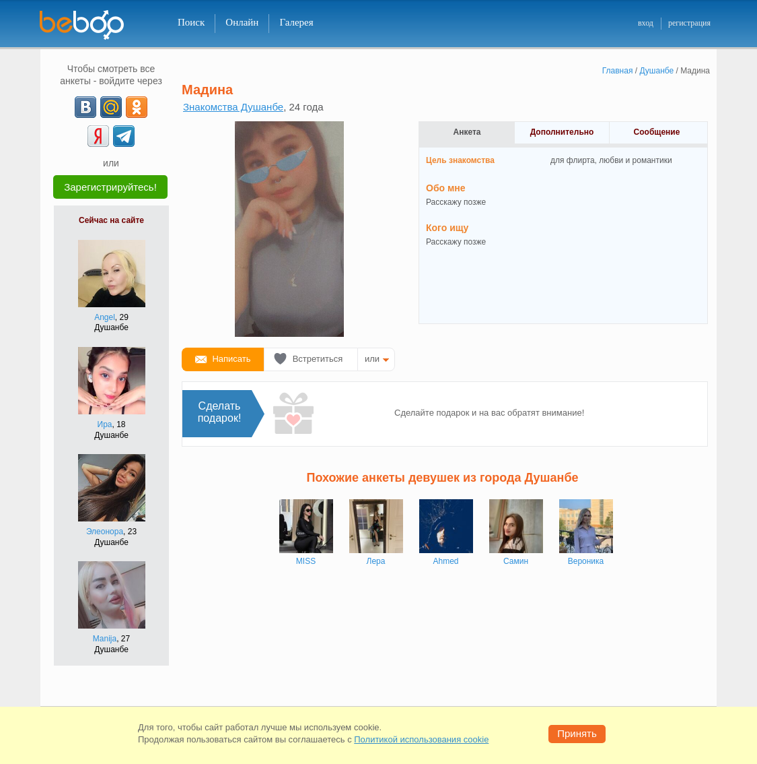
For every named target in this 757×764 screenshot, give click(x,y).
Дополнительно (562, 132)
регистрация (689, 23)
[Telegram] (124, 136)
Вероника (586, 561)
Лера (376, 561)
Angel (104, 317)
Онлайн (241, 22)
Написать (231, 359)
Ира (105, 424)
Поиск (191, 22)
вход (645, 23)
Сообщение (657, 132)
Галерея (296, 22)
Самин (515, 561)
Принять (577, 733)
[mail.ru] (111, 107)
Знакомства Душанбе (233, 107)
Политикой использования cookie (421, 739)
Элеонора (104, 531)
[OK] (136, 107)
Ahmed (445, 561)
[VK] (85, 107)
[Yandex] (98, 136)
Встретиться (318, 359)
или (372, 359)
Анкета (467, 132)
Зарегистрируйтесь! (110, 187)
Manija (104, 638)
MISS (306, 561)
